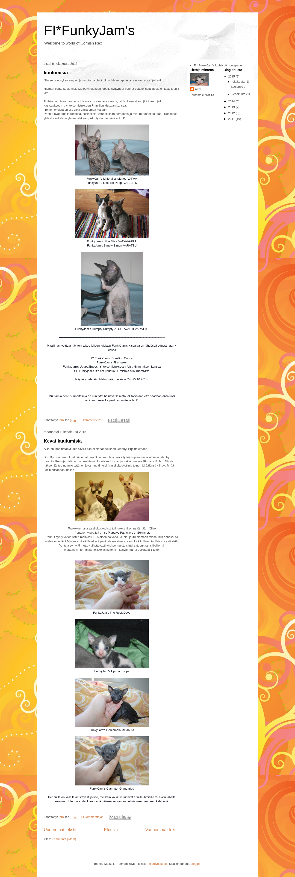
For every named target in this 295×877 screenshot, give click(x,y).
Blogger (195, 863)
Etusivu (111, 829)
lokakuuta (238, 81)
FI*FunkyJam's (89, 30)
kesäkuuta (239, 94)
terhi (198, 88)
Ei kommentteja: (91, 420)
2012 (232, 113)
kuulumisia (56, 72)
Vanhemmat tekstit (162, 829)
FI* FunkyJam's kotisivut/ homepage (218, 65)
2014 (232, 101)
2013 (232, 107)
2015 (232, 76)
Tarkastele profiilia (202, 95)
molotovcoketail (157, 863)
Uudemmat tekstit (60, 829)
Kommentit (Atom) (64, 839)
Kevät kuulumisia (63, 440)
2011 (232, 119)
